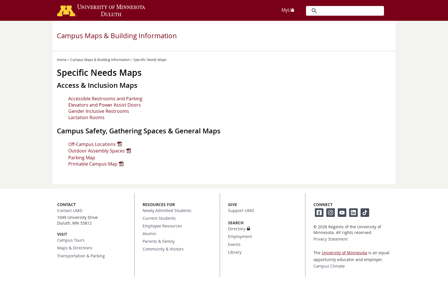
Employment (240, 236)
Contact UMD (69, 210)
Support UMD (241, 210)
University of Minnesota (344, 252)
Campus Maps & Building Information (117, 35)
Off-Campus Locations (92, 144)
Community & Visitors (163, 249)
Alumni (149, 233)
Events (234, 244)
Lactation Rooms (86, 117)
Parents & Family (159, 241)
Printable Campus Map (92, 164)
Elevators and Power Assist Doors (104, 105)
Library (234, 252)
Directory (236, 228)
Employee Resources (162, 226)
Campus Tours (71, 240)
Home (62, 59)
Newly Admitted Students (167, 210)
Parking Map (81, 157)
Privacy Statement (330, 239)
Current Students (159, 218)
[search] (344, 10)
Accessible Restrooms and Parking (105, 98)
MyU (288, 10)
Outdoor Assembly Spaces (96, 151)
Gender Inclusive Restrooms (98, 111)
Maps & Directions (74, 248)
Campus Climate (329, 266)
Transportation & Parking (81, 255)
